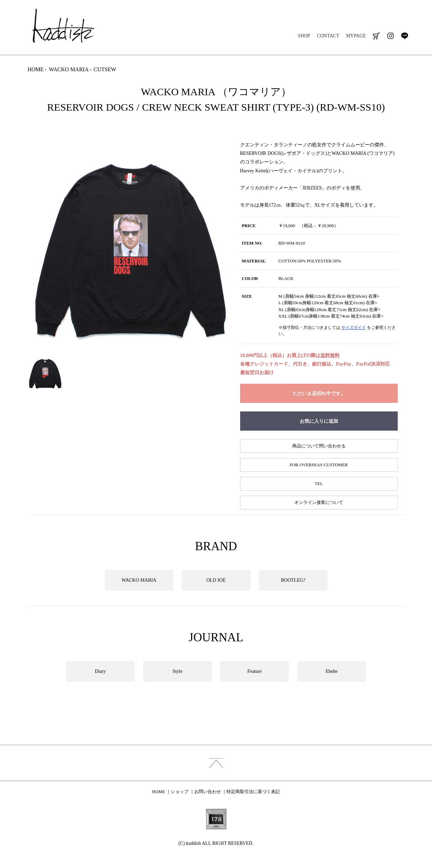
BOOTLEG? (293, 580)
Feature (254, 671)
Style (178, 671)
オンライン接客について (318, 502)
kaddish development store (63, 26)
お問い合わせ (207, 791)
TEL (319, 483)
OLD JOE (215, 580)
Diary (100, 671)
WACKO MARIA (68, 69)
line (404, 35)
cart (376, 35)
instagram (390, 35)
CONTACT (328, 35)
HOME (36, 69)
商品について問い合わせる (319, 445)
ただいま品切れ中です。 (319, 393)
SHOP (304, 35)
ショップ (179, 791)
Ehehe (332, 671)
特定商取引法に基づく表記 (253, 791)
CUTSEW (105, 69)
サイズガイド (353, 327)
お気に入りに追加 (319, 421)
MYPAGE (356, 35)
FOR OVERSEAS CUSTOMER (319, 464)
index (216, 763)
